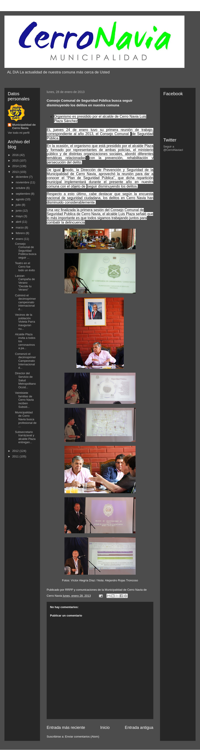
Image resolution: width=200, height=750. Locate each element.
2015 (16, 160)
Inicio (105, 727)
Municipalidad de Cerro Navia (24, 126)
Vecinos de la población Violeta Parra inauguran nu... (25, 321)
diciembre (22, 176)
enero (20, 239)
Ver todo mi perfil (19, 132)
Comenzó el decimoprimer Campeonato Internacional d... (25, 360)
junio (19, 210)
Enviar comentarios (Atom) (82, 736)
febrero (21, 233)
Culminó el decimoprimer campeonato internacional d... (25, 302)
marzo (20, 227)
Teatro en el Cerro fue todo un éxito (25, 266)
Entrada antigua (139, 727)
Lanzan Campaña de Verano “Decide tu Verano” (25, 282)
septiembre (23, 193)
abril (19, 221)
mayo (20, 216)
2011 (16, 456)
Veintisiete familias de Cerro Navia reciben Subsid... (24, 399)
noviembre (23, 182)
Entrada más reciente (66, 727)
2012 (16, 451)
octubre (21, 188)
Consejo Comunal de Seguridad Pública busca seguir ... (25, 250)
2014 (16, 166)
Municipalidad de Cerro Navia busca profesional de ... (25, 419)
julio (19, 204)
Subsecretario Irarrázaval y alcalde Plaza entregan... (25, 437)
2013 (16, 172)
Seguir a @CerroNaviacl (173, 148)
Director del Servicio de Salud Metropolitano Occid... (25, 380)
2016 (16, 155)
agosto (20, 199)
